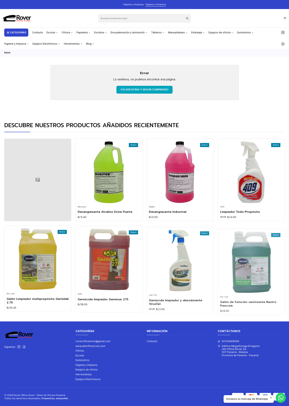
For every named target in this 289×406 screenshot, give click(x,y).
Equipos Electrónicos (88, 379)
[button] (16, 33)
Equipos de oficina (86, 369)
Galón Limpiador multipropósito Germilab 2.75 (38, 320)
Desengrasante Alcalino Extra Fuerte (105, 218)
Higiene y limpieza (156, 4)
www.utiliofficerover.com (90, 346)
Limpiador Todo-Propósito (240, 227)
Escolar (79, 355)
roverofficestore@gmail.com (92, 341)
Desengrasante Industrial (167, 222)
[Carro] (285, 18)
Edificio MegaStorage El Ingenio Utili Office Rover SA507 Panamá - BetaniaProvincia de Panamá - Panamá (239, 351)
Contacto (152, 341)
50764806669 (228, 341)
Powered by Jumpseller (55, 398)
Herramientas (83, 374)
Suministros (82, 360)
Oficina (79, 350)
